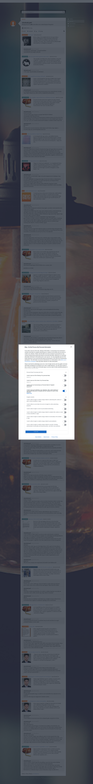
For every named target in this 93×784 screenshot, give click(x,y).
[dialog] (46, 392)
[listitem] (46, 372)
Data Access (46, 437)
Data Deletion (38, 437)
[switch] (64, 375)
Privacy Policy (55, 437)
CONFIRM (36, 431)
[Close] (71, 347)
